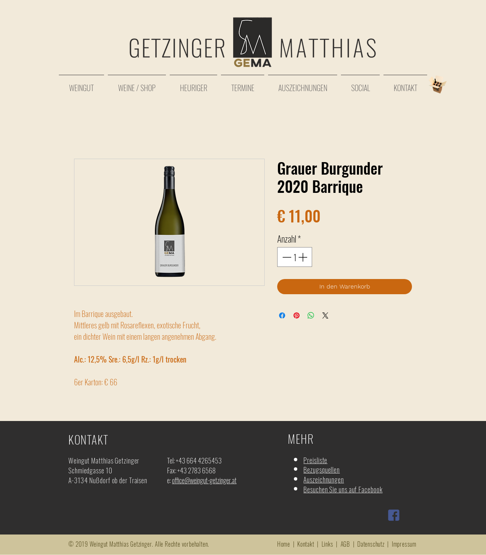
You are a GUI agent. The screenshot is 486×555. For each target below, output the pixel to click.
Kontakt (305, 544)
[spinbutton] (294, 257)
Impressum (404, 544)
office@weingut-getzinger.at (204, 480)
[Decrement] (285, 257)
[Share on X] (325, 315)
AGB (345, 544)
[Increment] (303, 257)
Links (327, 544)
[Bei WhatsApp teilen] (311, 315)
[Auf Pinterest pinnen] (296, 315)
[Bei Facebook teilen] (282, 315)
